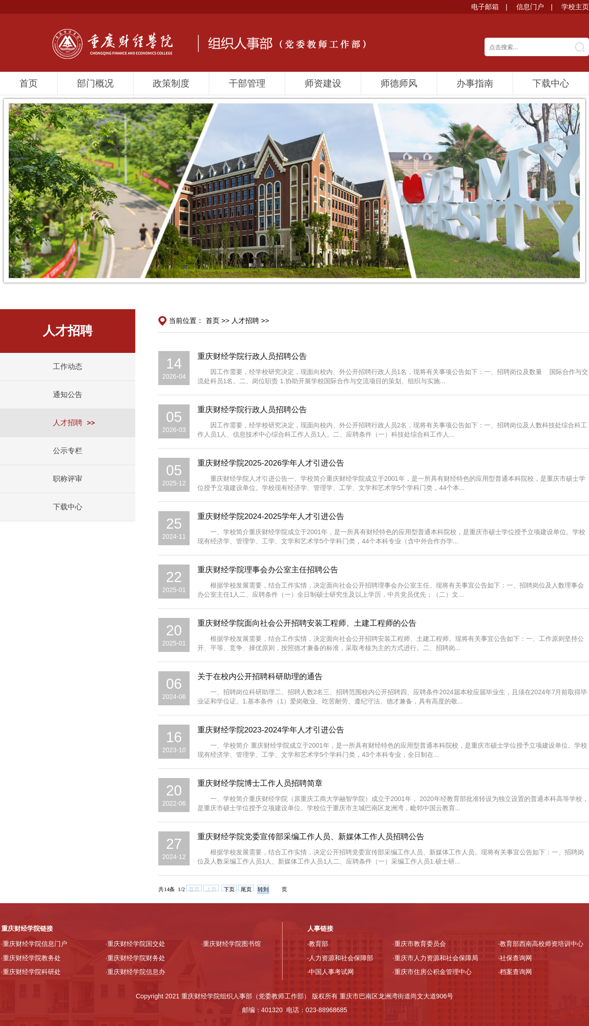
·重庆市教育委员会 (419, 943)
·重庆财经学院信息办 (135, 971)
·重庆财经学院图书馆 (231, 943)
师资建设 (323, 83)
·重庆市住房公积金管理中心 (432, 971)
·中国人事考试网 (330, 971)
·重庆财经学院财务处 (135, 958)
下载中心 (550, 83)
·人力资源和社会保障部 (340, 958)
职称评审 (67, 479)
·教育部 (318, 943)
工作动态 (67, 366)
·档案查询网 (515, 971)
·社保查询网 (515, 958)
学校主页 (575, 7)
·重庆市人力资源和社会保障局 (435, 958)
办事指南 (474, 83)
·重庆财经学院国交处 (135, 943)
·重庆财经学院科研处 (31, 971)
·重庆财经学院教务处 (31, 958)
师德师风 (399, 83)
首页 (28, 83)
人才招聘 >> (250, 320)
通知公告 (67, 394)
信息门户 (530, 7)
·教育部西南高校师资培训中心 (541, 943)
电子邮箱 (485, 7)
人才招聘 (67, 423)
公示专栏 (67, 451)
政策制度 (171, 83)
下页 (229, 888)
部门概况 (95, 83)
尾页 (246, 888)
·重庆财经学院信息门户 (34, 943)
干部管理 (247, 83)
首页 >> (218, 320)
